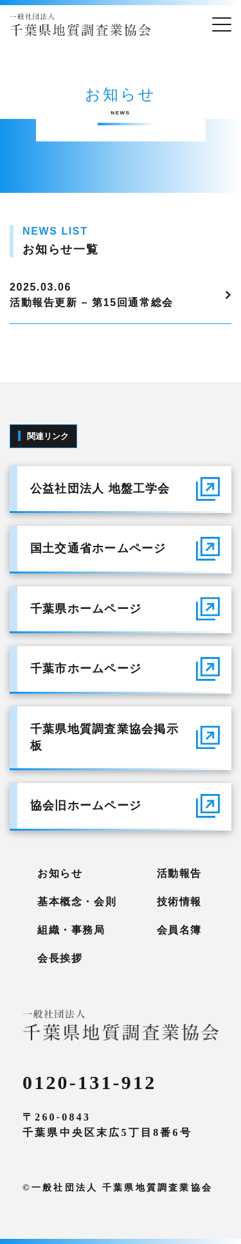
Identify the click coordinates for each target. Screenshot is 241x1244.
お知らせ (59, 873)
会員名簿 (179, 929)
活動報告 (179, 873)
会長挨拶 (59, 958)
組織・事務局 (71, 929)
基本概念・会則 (76, 901)
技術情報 (179, 901)
